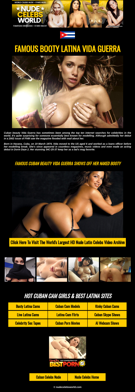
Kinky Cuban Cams (107, 306)
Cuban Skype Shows (107, 314)
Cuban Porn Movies (67, 323)
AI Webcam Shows (107, 323)
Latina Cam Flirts (67, 314)
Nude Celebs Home (87, 377)
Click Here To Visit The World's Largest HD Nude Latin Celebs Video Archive (67, 242)
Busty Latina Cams (28, 306)
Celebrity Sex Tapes (28, 323)
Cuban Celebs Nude (48, 377)
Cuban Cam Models (67, 306)
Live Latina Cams (28, 314)
